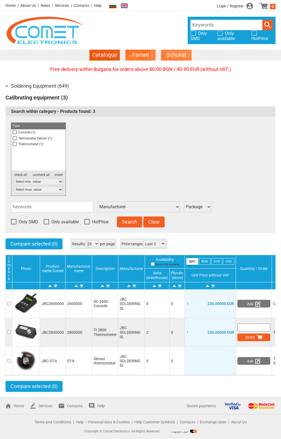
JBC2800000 (52, 332)
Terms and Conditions (52, 422)
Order (250, 337)
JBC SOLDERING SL (130, 303)
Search (267, 25)
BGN (204, 261)
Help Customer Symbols (154, 422)
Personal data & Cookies (109, 422)
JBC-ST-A (49, 361)
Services (62, 5)
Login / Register (230, 6)
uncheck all (41, 175)
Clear (154, 222)
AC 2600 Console (101, 303)
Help (98, 5)
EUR (217, 261)
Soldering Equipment (33, 86)
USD (229, 261)
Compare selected (34, 244)
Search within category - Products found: (53, 111)
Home (10, 5)
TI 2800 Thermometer (105, 332)
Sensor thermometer (105, 361)
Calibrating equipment (32, 97)
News (45, 5)
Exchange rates (213, 422)
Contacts (81, 5)
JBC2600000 (52, 303)
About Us (28, 5)
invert (59, 175)
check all (20, 175)
